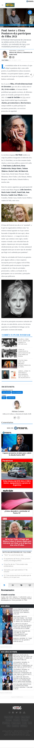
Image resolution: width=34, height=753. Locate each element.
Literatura (11, 398)
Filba (24, 97)
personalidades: (7, 390)
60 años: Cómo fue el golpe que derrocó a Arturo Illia (24, 341)
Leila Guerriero (17, 392)
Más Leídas (5, 606)
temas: (4, 395)
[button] (31, 75)
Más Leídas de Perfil (9, 652)
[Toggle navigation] (2, 5)
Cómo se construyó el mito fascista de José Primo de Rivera (24, 353)
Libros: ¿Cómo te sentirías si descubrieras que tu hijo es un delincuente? (24, 374)
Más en (17, 428)
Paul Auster (6, 392)
